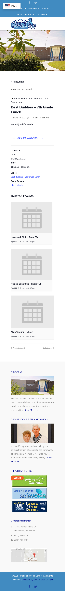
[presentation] (31, 217)
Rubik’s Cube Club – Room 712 (26, 284)
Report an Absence (25, 14)
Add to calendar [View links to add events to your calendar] (28, 138)
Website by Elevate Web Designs (38, 579)
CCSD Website (32, 9)
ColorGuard (48, 348)
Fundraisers (43, 14)
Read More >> (31, 410)
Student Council (18, 348)
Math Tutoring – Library (22, 332)
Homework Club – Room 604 (24, 237)
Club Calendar (17, 185)
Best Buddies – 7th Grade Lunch (25, 177)
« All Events (17, 81)
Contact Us (47, 9)
